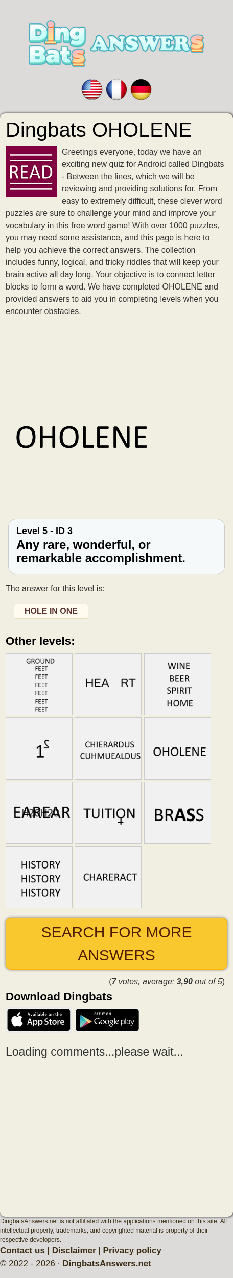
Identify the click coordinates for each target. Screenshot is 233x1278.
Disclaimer (74, 1251)
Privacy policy (132, 1251)
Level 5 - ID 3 (116, 545)
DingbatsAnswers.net (106, 1263)
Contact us (22, 1251)
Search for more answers (116, 943)
